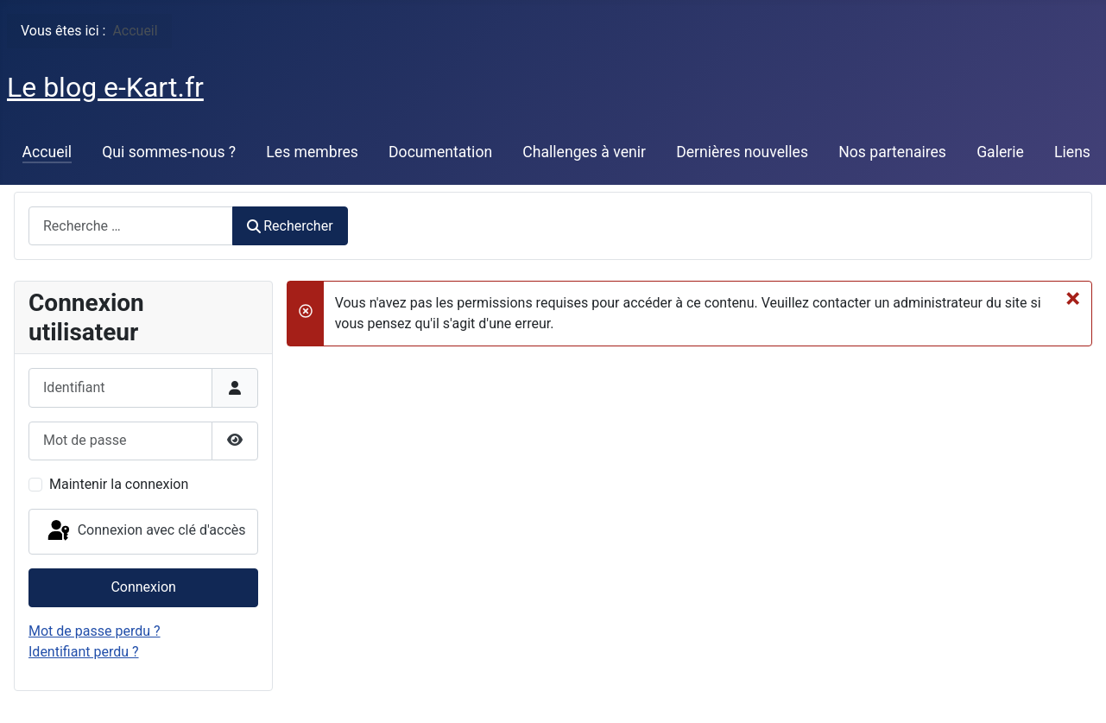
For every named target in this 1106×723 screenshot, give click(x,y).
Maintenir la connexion (118, 484)
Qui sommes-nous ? (169, 152)
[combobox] (130, 225)
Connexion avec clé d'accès (145, 531)
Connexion (143, 587)
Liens (1072, 152)
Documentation (440, 152)
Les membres (312, 152)
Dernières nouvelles (742, 152)
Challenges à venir (584, 152)
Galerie (1000, 152)
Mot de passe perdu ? (94, 631)
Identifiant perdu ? (83, 652)
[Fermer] (1072, 298)
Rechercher (290, 226)
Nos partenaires (892, 152)
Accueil (47, 152)
